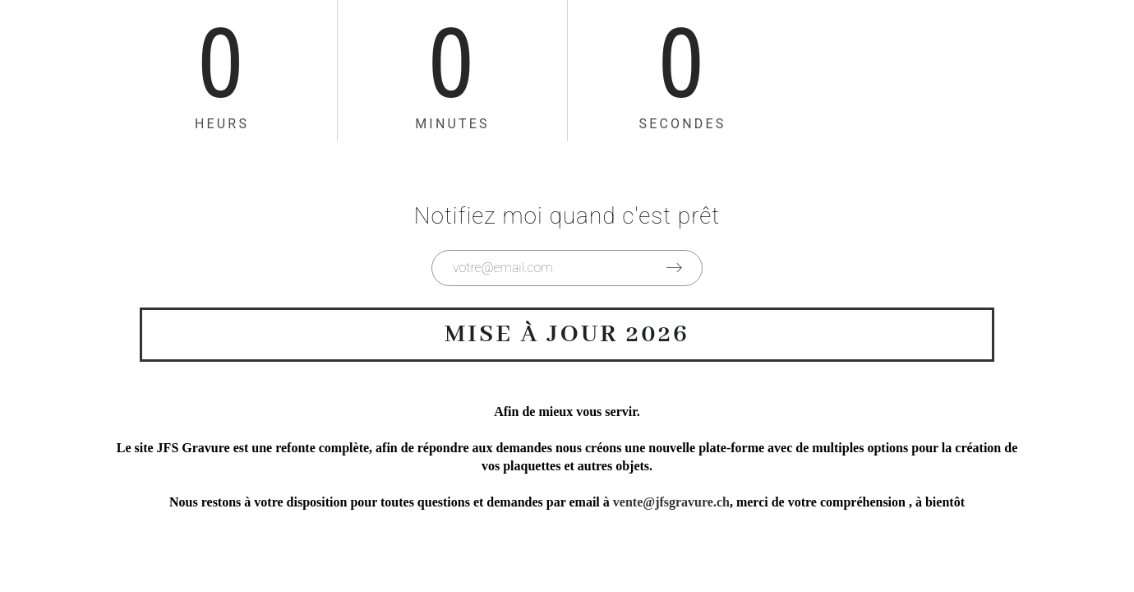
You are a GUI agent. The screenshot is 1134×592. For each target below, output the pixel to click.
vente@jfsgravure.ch (671, 502)
